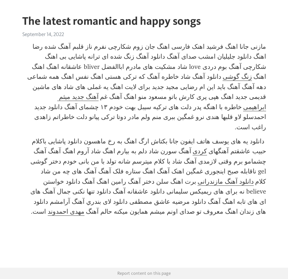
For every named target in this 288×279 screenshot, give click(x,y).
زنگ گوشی (237, 77)
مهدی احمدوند (66, 211)
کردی (200, 151)
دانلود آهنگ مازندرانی (226, 181)
